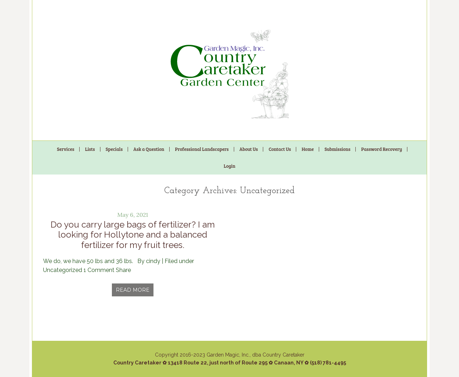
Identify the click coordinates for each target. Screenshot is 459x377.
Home (308, 149)
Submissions (337, 149)
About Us (249, 149)
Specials (114, 149)
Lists (90, 149)
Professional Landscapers (202, 149)
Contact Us (280, 149)
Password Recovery (381, 149)
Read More (133, 290)
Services (65, 149)
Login (230, 166)
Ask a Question (148, 149)
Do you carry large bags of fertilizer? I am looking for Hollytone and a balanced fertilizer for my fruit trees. (133, 234)
